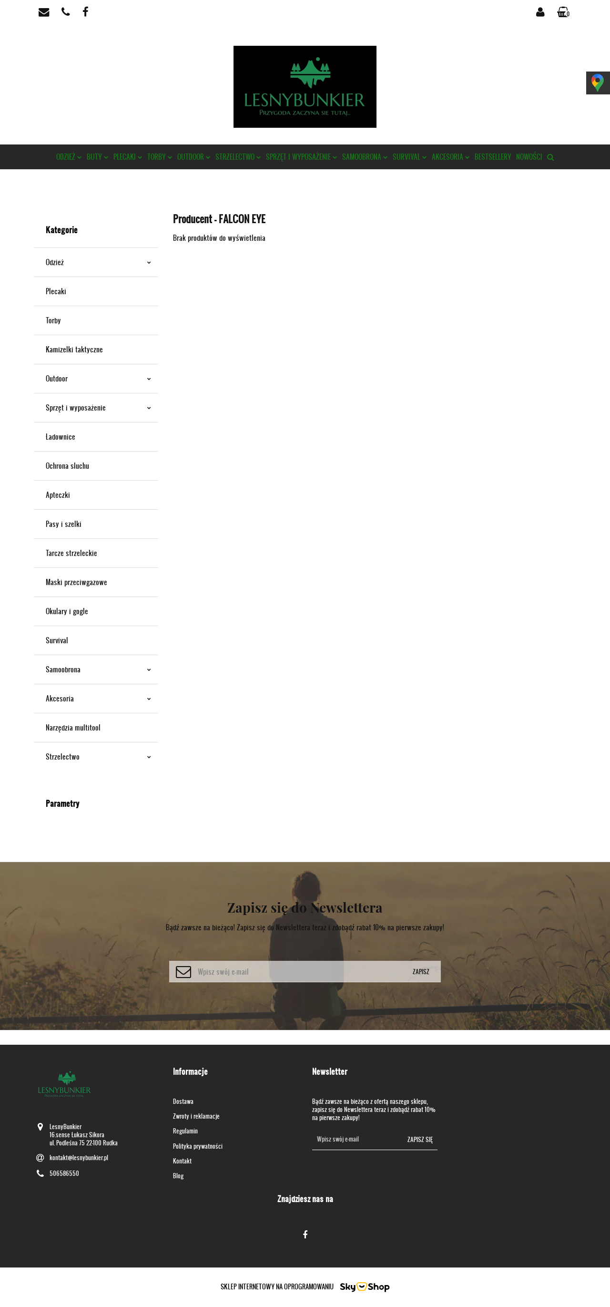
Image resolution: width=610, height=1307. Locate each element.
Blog (178, 1176)
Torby (160, 157)
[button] (564, 12)
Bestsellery (493, 157)
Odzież (69, 157)
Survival (410, 157)
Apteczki (58, 495)
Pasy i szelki (63, 524)
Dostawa (183, 1101)
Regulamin (185, 1131)
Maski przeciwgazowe (76, 582)
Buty (98, 157)
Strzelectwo (238, 157)
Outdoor (194, 157)
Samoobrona (365, 157)
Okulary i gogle (67, 611)
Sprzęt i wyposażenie (301, 157)
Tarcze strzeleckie (71, 553)
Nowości (529, 157)
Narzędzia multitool (73, 727)
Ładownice (60, 437)
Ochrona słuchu (67, 466)
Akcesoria (451, 157)
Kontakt (182, 1161)
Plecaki (127, 157)
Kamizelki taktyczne (74, 349)
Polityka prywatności (198, 1146)
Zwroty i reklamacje (196, 1116)
